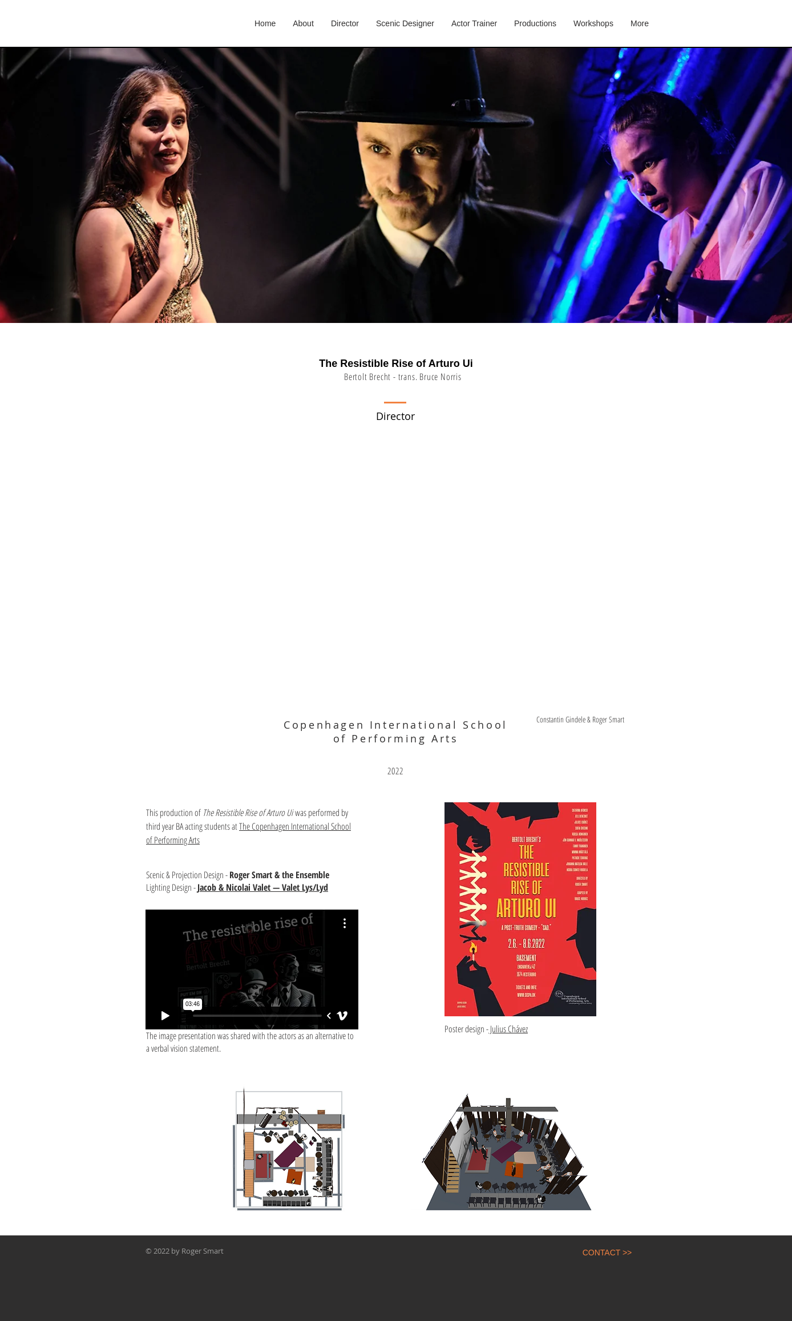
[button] (535, 23)
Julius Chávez (508, 1029)
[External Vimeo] (251, 969)
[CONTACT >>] (607, 1253)
